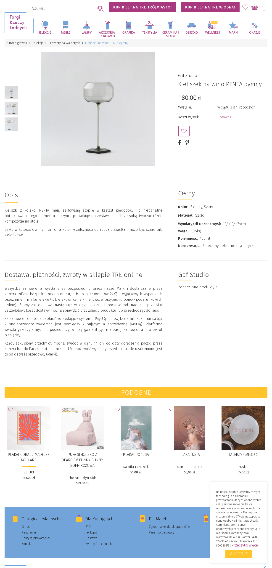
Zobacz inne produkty (198, 287)
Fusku (243, 467)
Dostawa (91, 538)
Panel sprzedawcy (161, 532)
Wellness (212, 32)
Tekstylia (149, 32)
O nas (26, 527)
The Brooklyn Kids (82, 478)
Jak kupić (91, 532)
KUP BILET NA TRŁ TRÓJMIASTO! (142, 7)
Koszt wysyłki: (189, 117)
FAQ (88, 527)
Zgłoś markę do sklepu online (169, 527)
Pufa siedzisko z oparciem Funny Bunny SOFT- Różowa (82, 460)
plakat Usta (189, 454)
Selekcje (44, 32)
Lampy (87, 32)
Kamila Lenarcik (136, 467)
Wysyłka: (185, 107)
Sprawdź (224, 117)
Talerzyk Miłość (243, 454)
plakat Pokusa (136, 454)
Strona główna (17, 43)
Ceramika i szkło (170, 34)
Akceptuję (239, 554)
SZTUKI (29, 472)
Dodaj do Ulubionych (184, 131)
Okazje (254, 32)
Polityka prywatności (36, 538)
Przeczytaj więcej (245, 545)
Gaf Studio (187, 75)
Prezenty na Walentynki (64, 43)
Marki (233, 32)
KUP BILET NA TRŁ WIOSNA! (210, 7)
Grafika (128, 32)
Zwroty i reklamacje (99, 544)
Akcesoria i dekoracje (107, 34)
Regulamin (29, 532)
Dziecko (191, 32)
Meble (65, 32)
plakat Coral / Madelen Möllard (29, 457)
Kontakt (27, 544)
